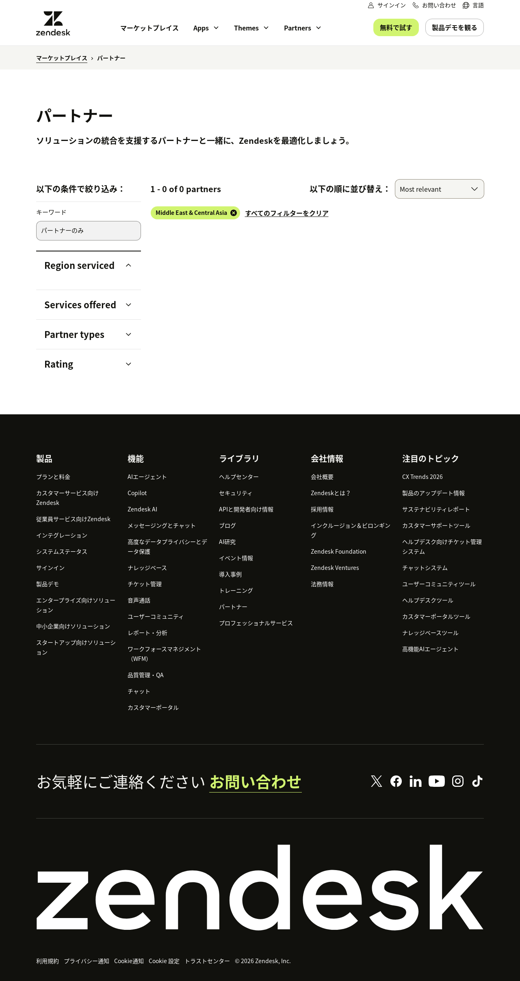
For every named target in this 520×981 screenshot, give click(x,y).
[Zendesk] (260, 888)
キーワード (51, 212)
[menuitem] (473, 5)
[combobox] (439, 189)
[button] (81, 265)
